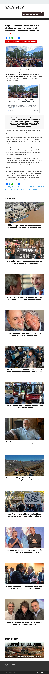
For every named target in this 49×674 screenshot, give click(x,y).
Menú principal (10, 19)
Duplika (42, 672)
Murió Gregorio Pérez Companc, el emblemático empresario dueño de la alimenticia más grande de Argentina (35, 188)
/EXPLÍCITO (14, 672)
